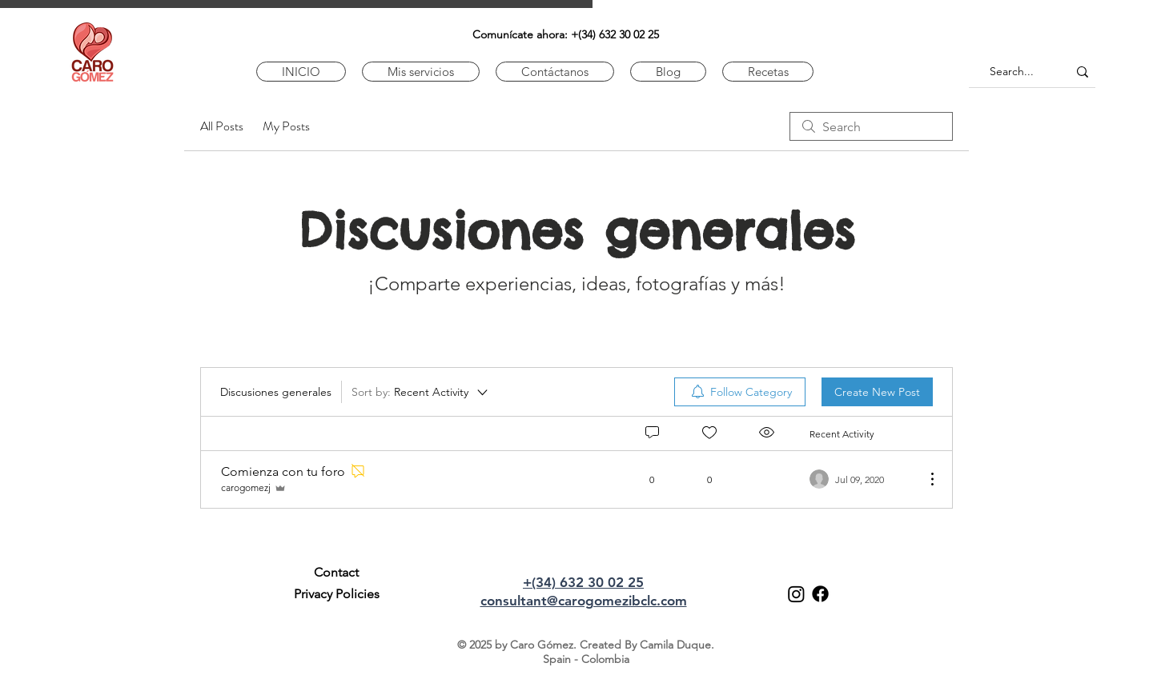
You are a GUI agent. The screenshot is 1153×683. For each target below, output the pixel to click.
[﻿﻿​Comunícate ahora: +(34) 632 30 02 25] (565, 35)
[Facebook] (820, 594)
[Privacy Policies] (336, 594)
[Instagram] (796, 594)
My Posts (286, 126)
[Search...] (1011, 71)
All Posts (221, 126)
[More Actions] (924, 479)
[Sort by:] (421, 391)
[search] (871, 126)
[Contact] (336, 573)
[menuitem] (739, 391)
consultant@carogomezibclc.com (583, 601)
